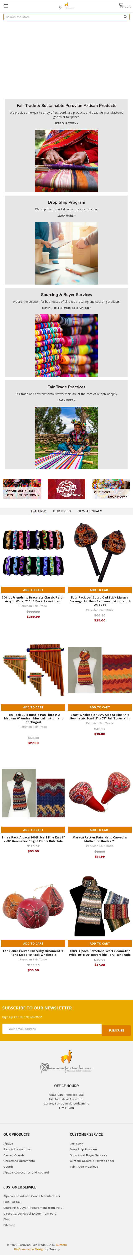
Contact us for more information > (66, 308)
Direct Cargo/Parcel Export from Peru (30, 1212)
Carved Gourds (13, 1153)
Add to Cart (33, 590)
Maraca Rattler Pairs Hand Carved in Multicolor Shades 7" (100, 839)
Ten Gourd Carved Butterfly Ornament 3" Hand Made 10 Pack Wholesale (33, 953)
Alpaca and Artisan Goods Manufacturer (31, 1194)
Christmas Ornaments (19, 1159)
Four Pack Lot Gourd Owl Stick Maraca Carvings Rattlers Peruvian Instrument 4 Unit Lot (99, 601)
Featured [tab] (38, 511)
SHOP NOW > (29, 495)
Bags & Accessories (17, 1147)
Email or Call (12, 1200)
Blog (6, 1217)
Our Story (76, 1141)
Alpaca (8, 1141)
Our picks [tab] (62, 511)
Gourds (8, 1165)
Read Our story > (66, 123)
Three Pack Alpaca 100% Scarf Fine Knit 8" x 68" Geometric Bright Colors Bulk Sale (33, 839)
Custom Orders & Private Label (92, 1159)
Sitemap (9, 1223)
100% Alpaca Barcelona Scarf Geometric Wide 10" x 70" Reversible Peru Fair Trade (100, 953)
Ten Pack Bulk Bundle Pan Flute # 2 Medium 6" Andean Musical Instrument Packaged (33, 718)
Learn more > (66, 215)
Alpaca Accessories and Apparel (26, 1170)
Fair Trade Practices (84, 1165)
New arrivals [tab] (90, 511)
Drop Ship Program (83, 1147)
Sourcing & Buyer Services (88, 1153)
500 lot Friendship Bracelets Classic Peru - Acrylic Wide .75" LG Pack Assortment (33, 599)
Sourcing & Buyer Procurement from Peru (32, 1206)
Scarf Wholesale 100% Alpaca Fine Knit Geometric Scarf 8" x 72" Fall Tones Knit (100, 716)
